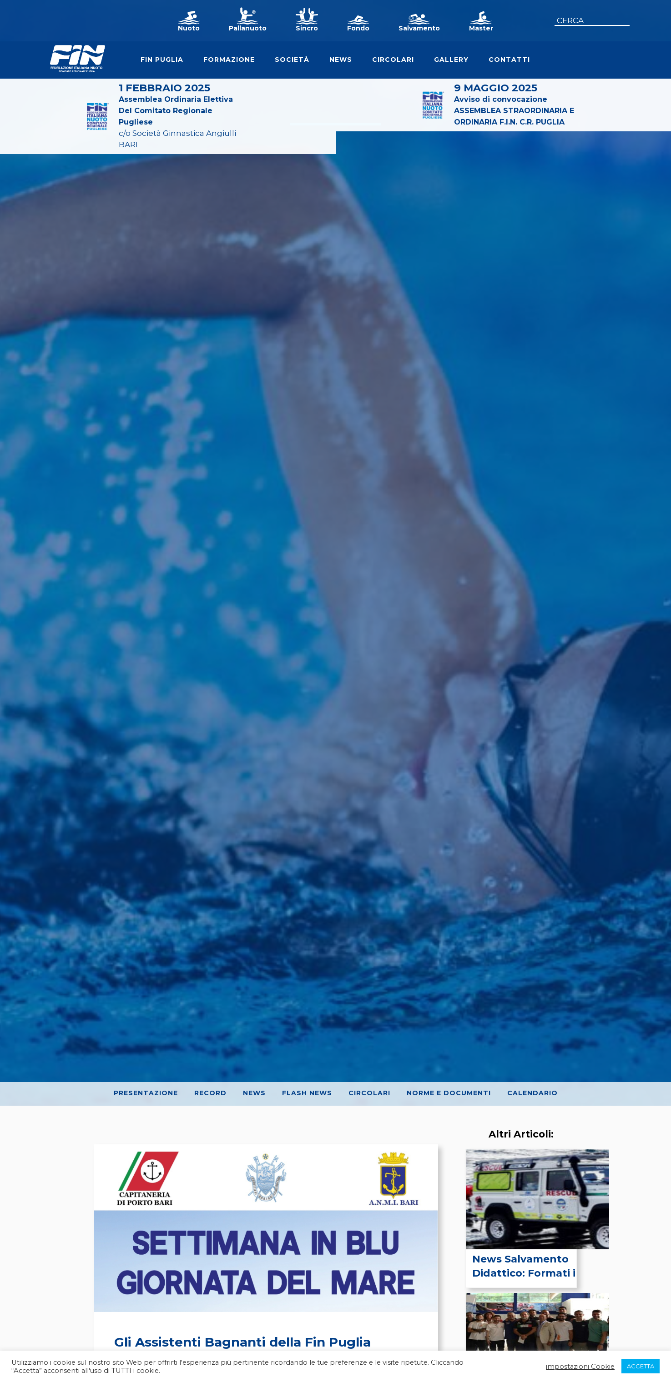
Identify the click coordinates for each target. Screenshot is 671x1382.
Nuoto (189, 28)
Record (210, 1093)
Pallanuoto (248, 28)
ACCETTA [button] (640, 1366)
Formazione (229, 59)
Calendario (532, 1093)
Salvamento (419, 28)
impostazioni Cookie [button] (580, 1366)
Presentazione (146, 1093)
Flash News (307, 1093)
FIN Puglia (162, 59)
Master (481, 28)
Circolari (393, 59)
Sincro (307, 28)
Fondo (358, 28)
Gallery (451, 59)
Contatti (509, 59)
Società (292, 59)
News (340, 59)
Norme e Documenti (449, 1093)
